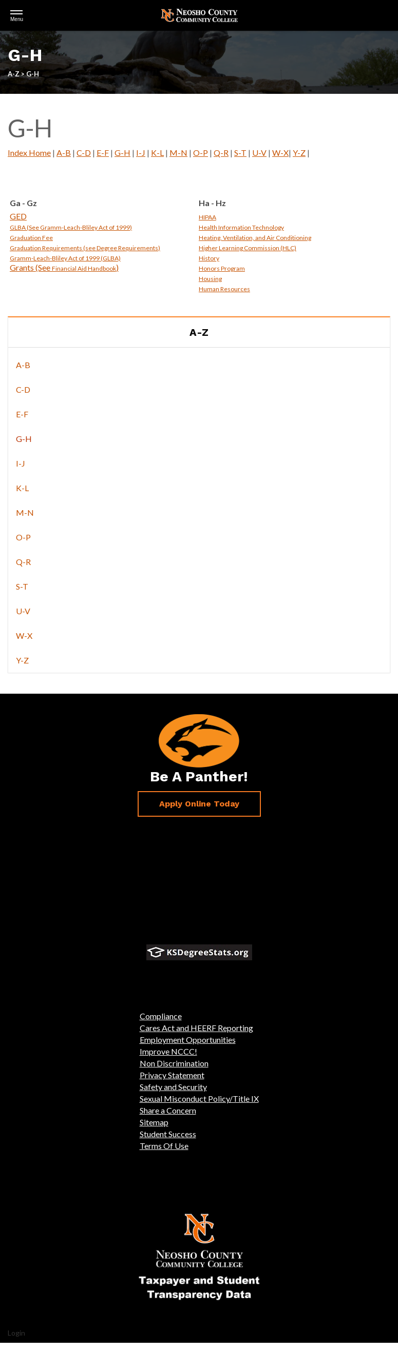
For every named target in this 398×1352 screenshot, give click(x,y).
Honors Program (222, 268)
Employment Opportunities (188, 1039)
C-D (84, 152)
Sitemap (154, 1122)
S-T (240, 152)
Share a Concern (168, 1110)
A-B (63, 152)
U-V (259, 152)
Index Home (29, 152)
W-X (280, 152)
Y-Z (299, 152)
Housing (210, 278)
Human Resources (224, 289)
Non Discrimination (174, 1063)
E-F (103, 152)
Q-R (221, 152)
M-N (178, 152)
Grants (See (31, 267)
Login (16, 1332)
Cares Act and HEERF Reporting (196, 1028)
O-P (200, 152)
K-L (157, 152)
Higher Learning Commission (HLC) (247, 248)
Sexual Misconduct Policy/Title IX (199, 1098)
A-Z (199, 332)
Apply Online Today (199, 804)
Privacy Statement (172, 1075)
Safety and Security (173, 1087)
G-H (122, 152)
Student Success (168, 1134)
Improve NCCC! (168, 1051)
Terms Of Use (164, 1146)
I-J (140, 152)
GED (18, 216)
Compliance (161, 1016)
